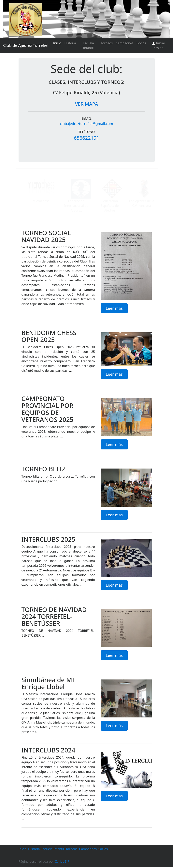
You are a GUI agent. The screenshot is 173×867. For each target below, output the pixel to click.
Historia (70, 43)
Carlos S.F (62, 861)
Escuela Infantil (88, 45)
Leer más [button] (114, 308)
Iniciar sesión (158, 45)
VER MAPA (86, 104)
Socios (141, 43)
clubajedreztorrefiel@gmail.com (86, 123)
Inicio (57, 43)
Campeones (124, 43)
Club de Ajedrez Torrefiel (25, 45)
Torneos (107, 43)
